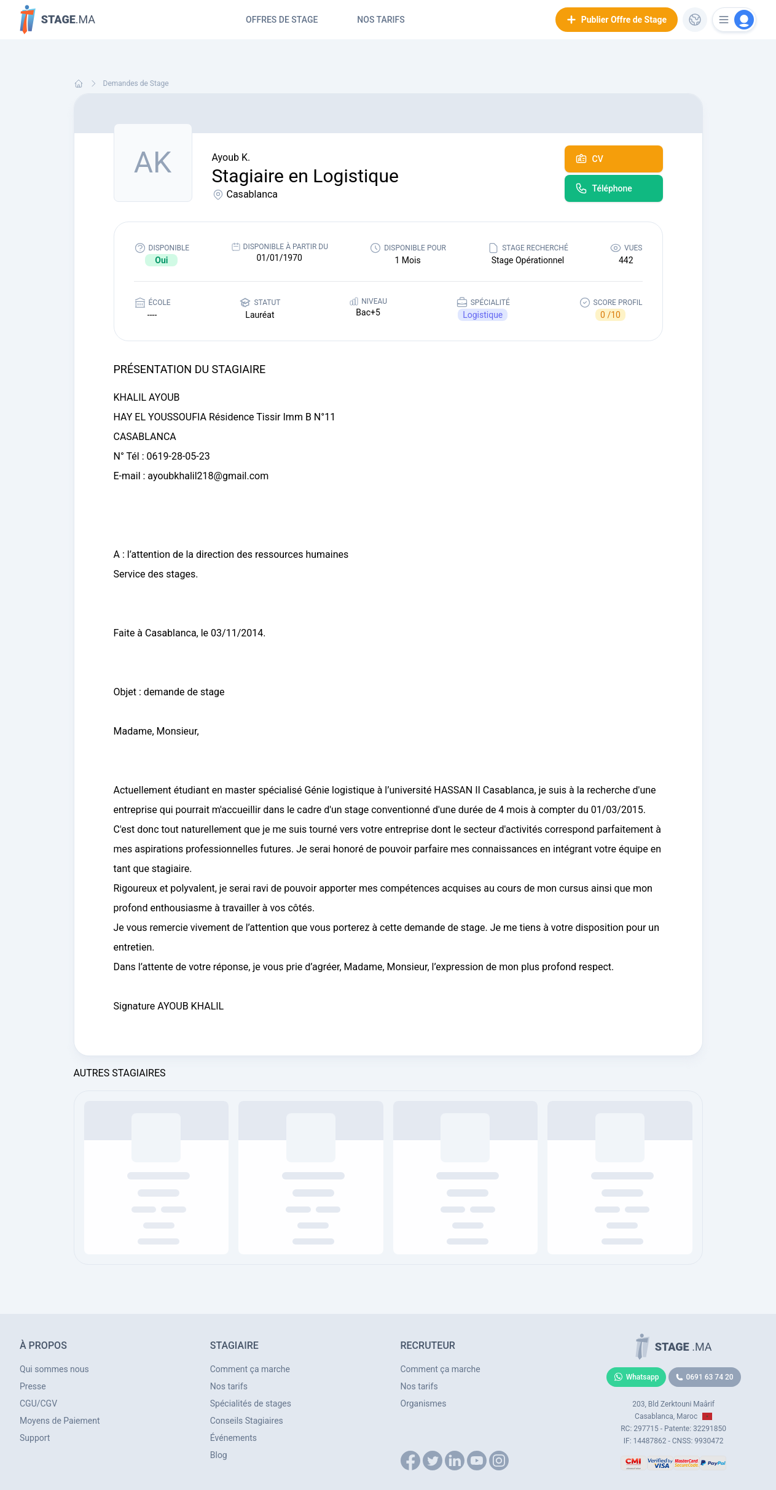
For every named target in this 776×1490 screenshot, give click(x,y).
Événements (233, 1438)
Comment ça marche (250, 1369)
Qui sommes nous (54, 1369)
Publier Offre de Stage (616, 20)
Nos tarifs (380, 20)
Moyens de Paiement (60, 1421)
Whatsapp (636, 1377)
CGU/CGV (38, 1403)
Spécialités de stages (250, 1403)
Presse (33, 1386)
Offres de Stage (282, 20)
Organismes (424, 1403)
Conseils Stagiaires (246, 1421)
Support (35, 1438)
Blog (218, 1455)
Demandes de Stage (136, 83)
